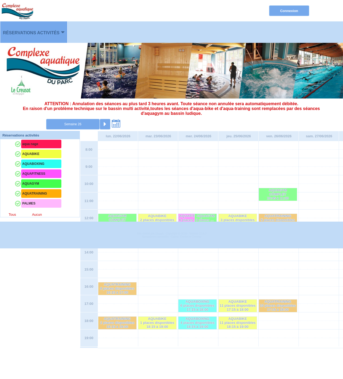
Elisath (159, 364)
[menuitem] (34, 32)
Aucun (37, 215)
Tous (12, 215)
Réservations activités (31, 33)
